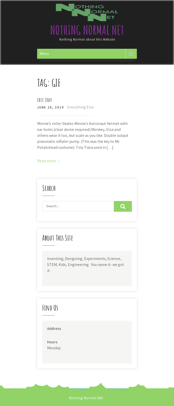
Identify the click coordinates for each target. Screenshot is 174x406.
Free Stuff (44, 100)
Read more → (49, 160)
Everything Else (80, 107)
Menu (44, 53)
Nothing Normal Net (87, 30)
